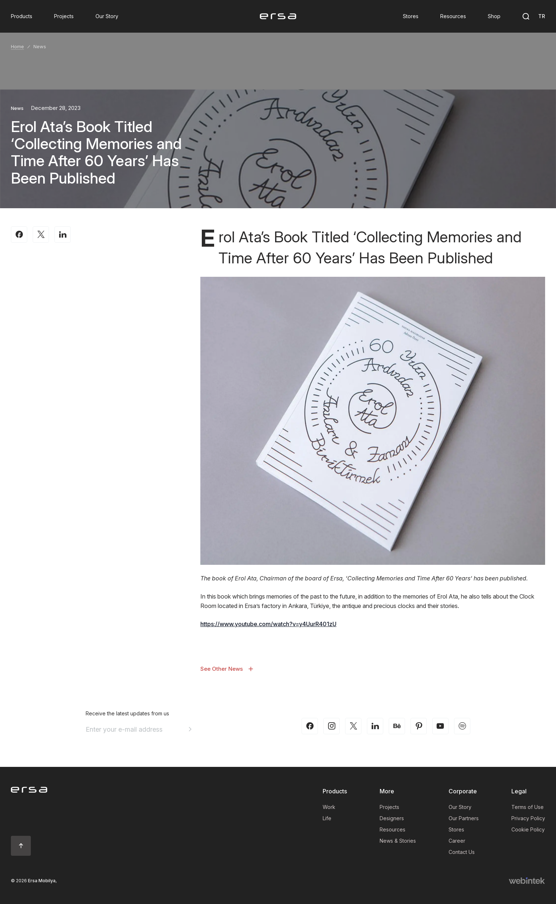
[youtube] (440, 726)
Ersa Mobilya (42, 880)
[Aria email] (190, 729)
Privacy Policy (528, 818)
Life (327, 818)
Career (457, 841)
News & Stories (398, 841)
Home (17, 46)
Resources (392, 829)
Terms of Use (527, 807)
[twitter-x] (353, 726)
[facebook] (310, 726)
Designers (392, 818)
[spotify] (462, 726)
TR (541, 16)
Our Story (460, 807)
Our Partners (464, 818)
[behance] (397, 726)
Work (329, 807)
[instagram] (331, 726)
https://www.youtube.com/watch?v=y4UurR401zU (268, 624)
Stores (456, 829)
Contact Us (462, 852)
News (39, 46)
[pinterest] (418, 726)
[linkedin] (375, 726)
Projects (389, 807)
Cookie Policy (528, 829)
